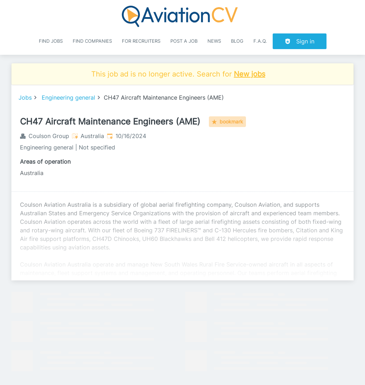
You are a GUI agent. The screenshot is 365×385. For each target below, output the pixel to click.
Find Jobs (51, 41)
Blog (237, 41)
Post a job (183, 41)
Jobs (25, 97)
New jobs (249, 74)
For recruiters (141, 41)
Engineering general (68, 97)
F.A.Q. (260, 41)
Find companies (92, 41)
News (214, 41)
